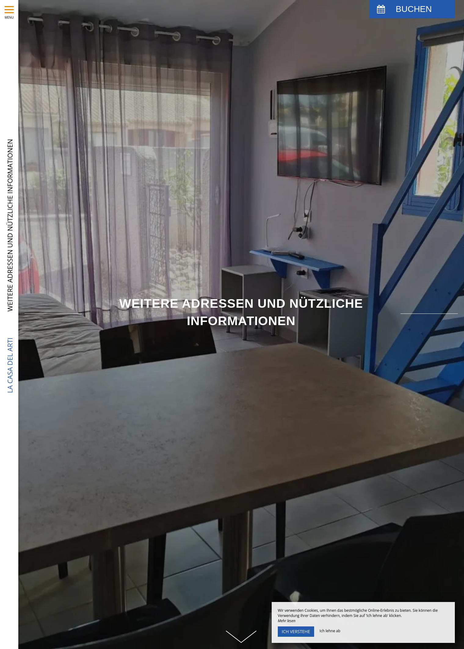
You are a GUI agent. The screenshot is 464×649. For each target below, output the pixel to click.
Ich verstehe (296, 631)
